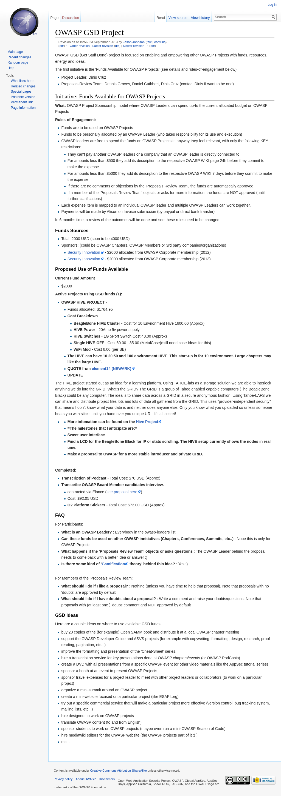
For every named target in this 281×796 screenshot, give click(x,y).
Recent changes (19, 57)
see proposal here (121, 492)
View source (177, 18)
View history (200, 18)
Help (10, 68)
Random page (17, 62)
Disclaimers (107, 779)
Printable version (23, 97)
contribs (159, 42)
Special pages (21, 91)
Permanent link (22, 102)
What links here (22, 81)
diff (62, 45)
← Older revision (78, 45)
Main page (15, 52)
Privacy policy (63, 779)
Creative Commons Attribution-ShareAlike (118, 770)
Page (54, 18)
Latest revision (102, 45)
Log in (272, 5)
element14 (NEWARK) (111, 368)
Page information (23, 108)
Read (160, 18)
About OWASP (86, 779)
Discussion (70, 18)
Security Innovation (84, 252)
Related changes (23, 86)
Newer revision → (135, 45)
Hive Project (147, 422)
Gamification (113, 564)
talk (149, 42)
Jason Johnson (134, 42)
